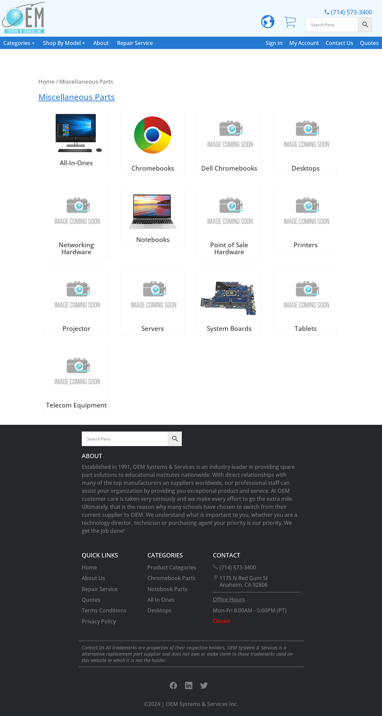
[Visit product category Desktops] (305, 143)
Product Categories (171, 567)
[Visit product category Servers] (152, 304)
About (101, 43)
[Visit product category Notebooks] (152, 217)
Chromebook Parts (171, 578)
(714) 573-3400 (348, 12)
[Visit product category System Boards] (229, 303)
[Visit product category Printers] (305, 220)
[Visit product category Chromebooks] (152, 143)
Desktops (159, 610)
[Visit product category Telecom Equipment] (76, 380)
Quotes (369, 43)
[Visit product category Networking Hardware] (76, 223)
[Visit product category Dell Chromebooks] (229, 143)
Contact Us (339, 43)
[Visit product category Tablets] (305, 304)
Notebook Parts (167, 589)
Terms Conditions (104, 610)
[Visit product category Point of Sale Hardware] (229, 223)
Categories (16, 43)
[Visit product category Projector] (76, 304)
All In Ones (160, 599)
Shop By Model (62, 43)
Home (46, 81)
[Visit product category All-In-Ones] (76, 140)
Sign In (274, 43)
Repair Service (135, 43)
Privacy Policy (99, 621)
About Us (93, 578)
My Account (304, 43)
